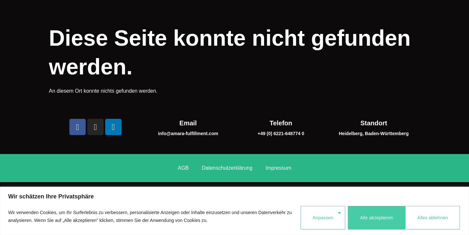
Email (188, 98)
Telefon (281, 98)
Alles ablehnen (371, 217)
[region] (234, 212)
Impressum (278, 140)
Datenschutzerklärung (227, 140)
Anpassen (318, 217)
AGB (183, 140)
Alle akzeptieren (431, 217)
